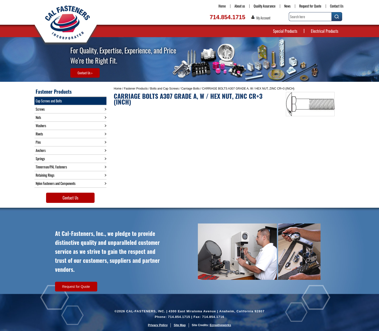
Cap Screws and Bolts (49, 100)
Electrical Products (324, 31)
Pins (38, 142)
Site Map (179, 325)
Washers (41, 125)
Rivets (39, 133)
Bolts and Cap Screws (164, 88)
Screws (40, 109)
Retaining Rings (45, 175)
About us (239, 5)
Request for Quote (310, 5)
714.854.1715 (227, 17)
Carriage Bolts (190, 88)
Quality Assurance (264, 5)
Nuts (38, 117)
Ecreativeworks (220, 325)
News (287, 5)
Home (222, 5)
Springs (40, 158)
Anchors (41, 150)
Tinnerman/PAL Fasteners (51, 166)
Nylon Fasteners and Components (55, 183)
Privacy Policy (158, 325)
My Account (263, 18)
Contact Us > (85, 72)
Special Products (285, 31)
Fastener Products (136, 88)
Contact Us (336, 5)
